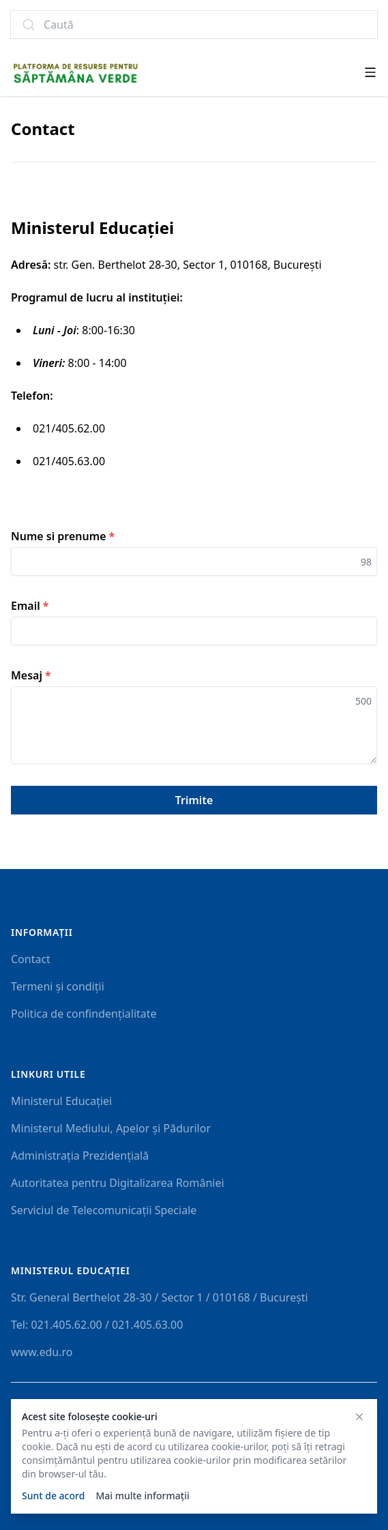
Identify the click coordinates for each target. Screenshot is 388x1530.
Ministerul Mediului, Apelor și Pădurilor (111, 1128)
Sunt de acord (53, 1495)
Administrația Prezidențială (80, 1155)
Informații (42, 932)
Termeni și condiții (57, 986)
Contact (30, 959)
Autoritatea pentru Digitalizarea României (117, 1182)
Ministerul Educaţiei (70, 1270)
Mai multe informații (142, 1495)
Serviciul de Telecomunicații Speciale (103, 1210)
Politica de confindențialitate (84, 1013)
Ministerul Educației (61, 1100)
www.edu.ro (41, 1351)
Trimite (194, 800)
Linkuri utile (48, 1074)
